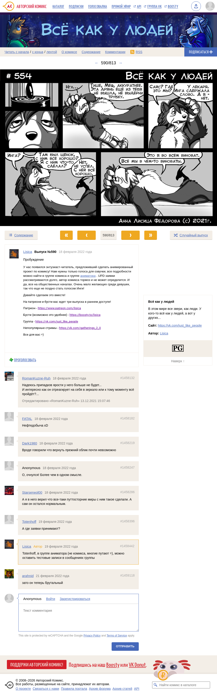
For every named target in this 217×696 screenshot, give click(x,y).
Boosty (173, 6)
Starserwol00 (32, 492)
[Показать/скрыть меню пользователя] (210, 6)
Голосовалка (97, 6)
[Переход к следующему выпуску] (108, 147)
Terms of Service (117, 635)
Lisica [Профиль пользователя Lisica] (27, 252)
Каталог (58, 6)
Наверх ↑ (178, 361)
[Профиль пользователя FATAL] (11, 416)
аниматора (88, 275)
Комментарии (115, 52)
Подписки (76, 6)
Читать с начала (17, 52)
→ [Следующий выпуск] (120, 63)
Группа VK (154, 6)
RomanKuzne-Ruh (36, 378)
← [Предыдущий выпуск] (97, 63)
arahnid (28, 576)
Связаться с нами (46, 688)
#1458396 (127, 521)
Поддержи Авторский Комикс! (36, 664)
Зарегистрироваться (75, 599)
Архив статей (122, 688)
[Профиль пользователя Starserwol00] (11, 490)
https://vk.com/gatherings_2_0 (80, 328)
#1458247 (127, 467)
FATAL (27, 419)
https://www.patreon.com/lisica (59, 308)
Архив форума (100, 688)
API (139, 6)
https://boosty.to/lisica (84, 315)
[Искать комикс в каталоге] (155, 685)
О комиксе (69, 52)
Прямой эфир (121, 6)
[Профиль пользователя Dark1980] (11, 441)
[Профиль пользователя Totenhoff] (11, 519)
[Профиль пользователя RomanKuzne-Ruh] (11, 376)
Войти (50, 599)
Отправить (125, 646)
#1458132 (127, 378)
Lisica (26, 546)
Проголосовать (25, 359)
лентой (51, 52)
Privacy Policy (92, 635)
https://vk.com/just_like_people (56, 321)
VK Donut (137, 664)
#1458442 (127, 546)
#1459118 (127, 575)
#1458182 (127, 418)
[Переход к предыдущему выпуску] (27, 147)
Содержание (91, 52)
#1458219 (127, 443)
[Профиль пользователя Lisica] (14, 298)
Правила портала (74, 688)
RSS (139, 52)
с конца (37, 52)
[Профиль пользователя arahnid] (11, 573)
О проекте (23, 688)
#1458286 (127, 492)
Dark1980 (29, 443)
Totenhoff (29, 521)
